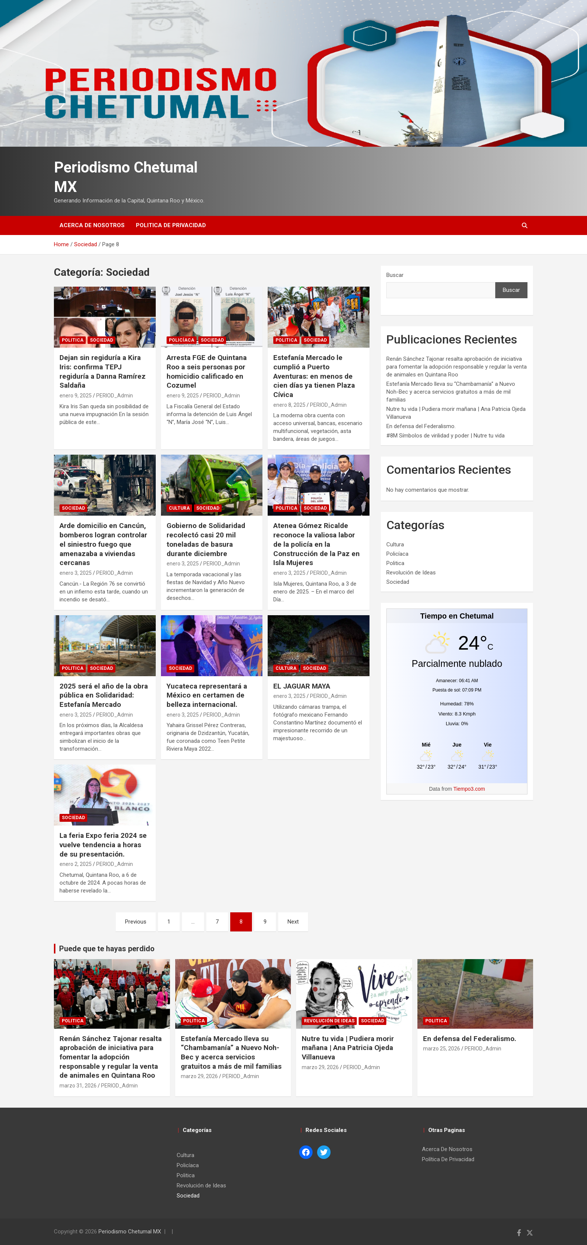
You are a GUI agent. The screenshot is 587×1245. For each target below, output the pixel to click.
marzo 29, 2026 (199, 1076)
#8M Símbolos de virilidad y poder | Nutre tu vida (445, 435)
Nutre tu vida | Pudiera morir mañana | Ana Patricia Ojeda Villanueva (348, 1047)
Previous (135, 921)
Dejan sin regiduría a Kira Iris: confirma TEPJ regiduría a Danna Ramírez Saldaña (103, 371)
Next (293, 921)
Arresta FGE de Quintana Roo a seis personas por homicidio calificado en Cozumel (207, 371)
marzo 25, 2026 (441, 1049)
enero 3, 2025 (76, 573)
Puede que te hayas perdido (107, 948)
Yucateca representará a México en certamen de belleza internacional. (207, 695)
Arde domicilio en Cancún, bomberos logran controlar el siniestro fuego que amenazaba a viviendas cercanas (103, 544)
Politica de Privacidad (171, 225)
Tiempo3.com (469, 789)
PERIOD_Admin (114, 396)
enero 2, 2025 (76, 864)
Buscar (395, 275)
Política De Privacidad (448, 1159)
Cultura (179, 508)
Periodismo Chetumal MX (129, 1231)
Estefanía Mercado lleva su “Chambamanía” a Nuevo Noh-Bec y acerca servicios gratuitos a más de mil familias (450, 392)
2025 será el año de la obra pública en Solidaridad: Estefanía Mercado (104, 695)
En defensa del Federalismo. (421, 426)
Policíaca (181, 340)
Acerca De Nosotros (92, 225)
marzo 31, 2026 (78, 1086)
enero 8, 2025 (289, 405)
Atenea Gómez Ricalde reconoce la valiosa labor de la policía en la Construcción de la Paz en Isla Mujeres (316, 544)
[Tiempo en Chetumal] (457, 744)
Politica (72, 340)
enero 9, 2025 (76, 396)
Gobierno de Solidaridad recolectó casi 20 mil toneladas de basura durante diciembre (206, 539)
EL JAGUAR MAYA (301, 686)
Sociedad (101, 340)
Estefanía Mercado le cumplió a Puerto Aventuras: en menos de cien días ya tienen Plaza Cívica (314, 376)
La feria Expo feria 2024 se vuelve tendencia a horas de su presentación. (103, 844)
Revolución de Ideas (411, 572)
